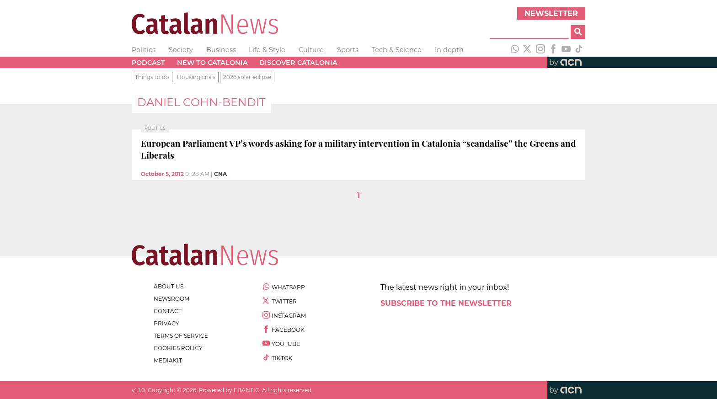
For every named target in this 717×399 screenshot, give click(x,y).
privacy (166, 323)
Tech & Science (397, 50)
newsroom (171, 298)
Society (181, 50)
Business (221, 50)
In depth (449, 50)
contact (168, 311)
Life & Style (267, 50)
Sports (347, 50)
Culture (311, 50)
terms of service (181, 335)
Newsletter (551, 13)
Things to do (152, 77)
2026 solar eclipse (247, 77)
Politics (143, 50)
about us (168, 286)
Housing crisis (196, 77)
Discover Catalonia (298, 63)
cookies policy (178, 348)
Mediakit (168, 360)
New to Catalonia (212, 63)
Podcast (148, 63)
